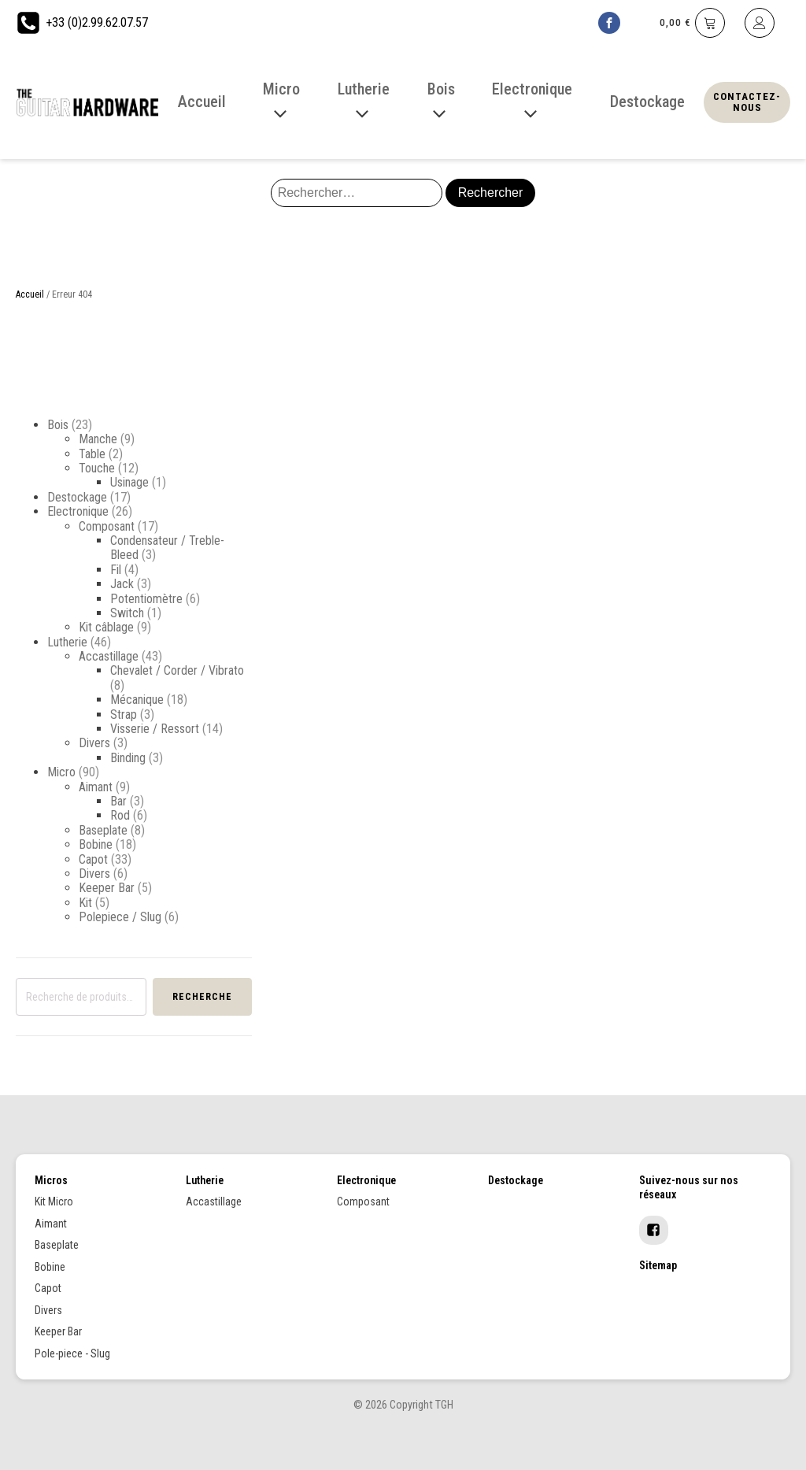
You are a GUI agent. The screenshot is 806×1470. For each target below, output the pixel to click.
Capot (93, 859)
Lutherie (67, 642)
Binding (128, 757)
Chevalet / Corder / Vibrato (177, 670)
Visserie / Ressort (154, 728)
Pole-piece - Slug (72, 1353)
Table (92, 453)
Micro (61, 772)
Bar (118, 801)
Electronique (78, 511)
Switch (127, 612)
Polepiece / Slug (120, 916)
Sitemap (658, 1265)
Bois (57, 424)
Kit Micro (54, 1201)
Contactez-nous (747, 102)
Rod (120, 815)
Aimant (96, 786)
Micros (51, 1180)
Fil (115, 569)
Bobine (96, 844)
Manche (98, 438)
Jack (122, 583)
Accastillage (109, 656)
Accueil (30, 294)
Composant (107, 526)
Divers (94, 742)
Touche (97, 468)
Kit (85, 902)
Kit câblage (106, 627)
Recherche (202, 996)
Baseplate (103, 830)
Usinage (129, 482)
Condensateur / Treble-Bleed (167, 547)
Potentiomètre (146, 598)
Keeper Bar (107, 887)
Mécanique (137, 699)
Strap (123, 714)
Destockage (77, 497)
